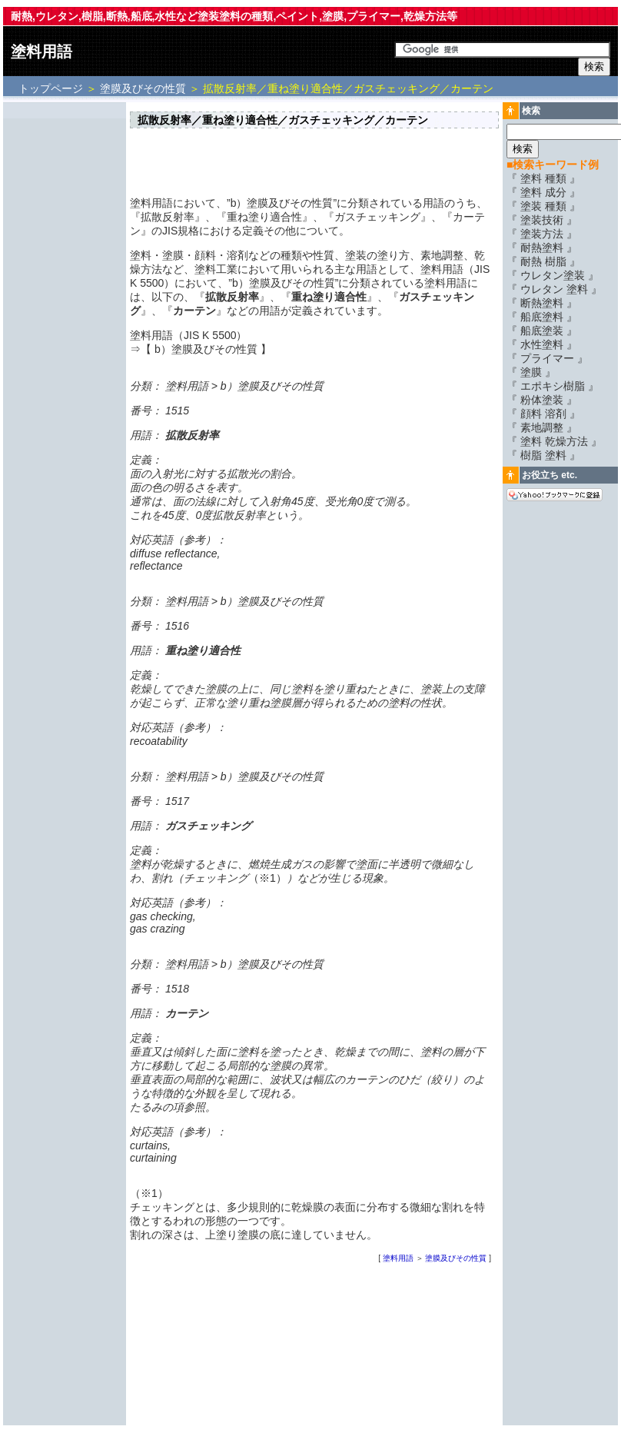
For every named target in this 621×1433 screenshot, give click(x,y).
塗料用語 (41, 51)
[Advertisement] (64, 336)
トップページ (52, 88)
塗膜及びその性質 (143, 88)
